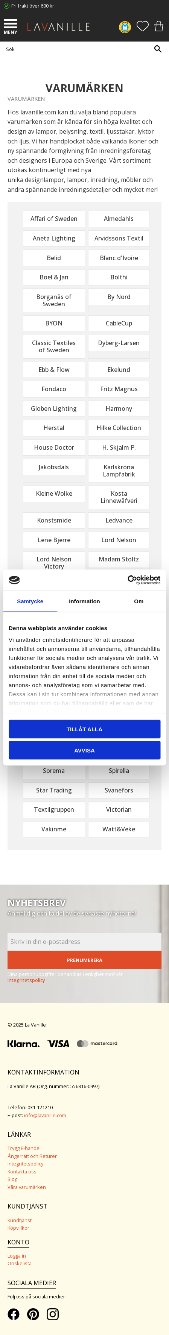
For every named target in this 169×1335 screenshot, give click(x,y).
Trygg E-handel (24, 1148)
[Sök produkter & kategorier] (82, 49)
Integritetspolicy (25, 1163)
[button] (11, 24)
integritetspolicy (26, 980)
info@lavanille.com (45, 1115)
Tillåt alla (84, 729)
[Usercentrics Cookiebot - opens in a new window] (127, 580)
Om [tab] (138, 601)
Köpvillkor (18, 1227)
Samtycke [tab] (30, 601)
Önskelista (20, 1263)
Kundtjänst (20, 1220)
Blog (12, 1179)
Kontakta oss (22, 1171)
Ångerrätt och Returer (32, 1156)
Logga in (17, 1255)
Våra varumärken (27, 1187)
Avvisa (84, 750)
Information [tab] (84, 601)
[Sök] (157, 49)
